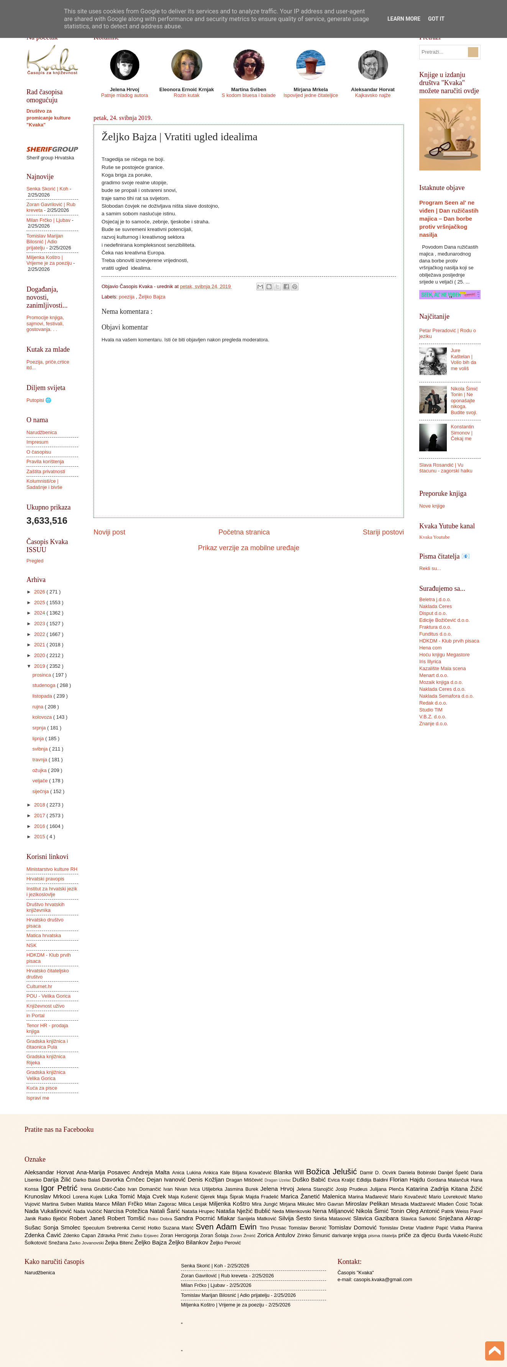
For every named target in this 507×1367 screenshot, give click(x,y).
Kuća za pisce (41, 1088)
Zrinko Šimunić (314, 1235)
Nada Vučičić (89, 1211)
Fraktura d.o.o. (435, 627)
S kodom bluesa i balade (249, 95)
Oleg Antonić (423, 1211)
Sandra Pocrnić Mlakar (205, 1218)
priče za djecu (417, 1235)
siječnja (41, 791)
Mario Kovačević (409, 1197)
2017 (40, 815)
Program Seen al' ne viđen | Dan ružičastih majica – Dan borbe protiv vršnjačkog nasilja (449, 218)
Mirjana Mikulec (297, 1204)
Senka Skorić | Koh (47, 189)
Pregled (34, 561)
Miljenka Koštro (230, 1203)
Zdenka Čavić (44, 1235)
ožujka (40, 770)
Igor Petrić (60, 1187)
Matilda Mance (94, 1204)
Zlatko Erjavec (145, 1235)
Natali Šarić (166, 1211)
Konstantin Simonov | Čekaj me (462, 432)
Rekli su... (430, 568)
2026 (40, 592)
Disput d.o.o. (433, 613)
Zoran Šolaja (215, 1235)
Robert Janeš (88, 1218)
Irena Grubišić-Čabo (104, 1189)
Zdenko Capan (80, 1235)
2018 (40, 805)
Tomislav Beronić (308, 1228)
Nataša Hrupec (199, 1211)
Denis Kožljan (207, 1179)
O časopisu (38, 452)
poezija (127, 297)
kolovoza (42, 717)
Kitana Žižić (466, 1188)
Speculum (95, 1228)
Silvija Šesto (295, 1218)
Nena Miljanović (334, 1211)
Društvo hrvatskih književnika (45, 907)
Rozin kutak (186, 95)
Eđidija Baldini (373, 1180)
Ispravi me (37, 1098)
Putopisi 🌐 (38, 400)
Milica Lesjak (193, 1204)
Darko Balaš (87, 1180)
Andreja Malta (152, 1172)
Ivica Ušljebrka (207, 1189)
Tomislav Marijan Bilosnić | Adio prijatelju (44, 242)
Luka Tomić (121, 1196)
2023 (40, 623)
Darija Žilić (58, 1179)
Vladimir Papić (433, 1228)
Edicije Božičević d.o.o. (444, 620)
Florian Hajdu (408, 1179)
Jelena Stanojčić (316, 1189)
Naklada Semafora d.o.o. (446, 696)
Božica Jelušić (333, 1171)
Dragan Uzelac (278, 1180)
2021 (40, 644)
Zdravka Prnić (114, 1235)
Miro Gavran (331, 1204)
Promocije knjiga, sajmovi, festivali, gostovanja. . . (45, 323)
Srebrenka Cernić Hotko (135, 1228)
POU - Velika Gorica (48, 996)
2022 (40, 634)
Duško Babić (310, 1179)
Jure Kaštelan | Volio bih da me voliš (463, 359)
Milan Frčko (128, 1203)
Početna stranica (244, 532)
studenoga (44, 685)
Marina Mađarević (369, 1197)
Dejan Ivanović (167, 1179)
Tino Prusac (273, 1228)
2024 (40, 613)
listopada (42, 696)
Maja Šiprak (231, 1197)
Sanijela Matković (257, 1218)
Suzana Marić (179, 1228)
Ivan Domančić (145, 1189)
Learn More (403, 19)
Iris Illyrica (430, 661)
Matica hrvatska (43, 935)
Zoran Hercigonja (180, 1235)
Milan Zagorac (162, 1204)
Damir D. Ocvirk (379, 1172)
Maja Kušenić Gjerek (192, 1197)
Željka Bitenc (120, 1243)
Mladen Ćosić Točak (460, 1204)
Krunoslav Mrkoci (49, 1196)
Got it (436, 19)
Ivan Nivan (176, 1189)
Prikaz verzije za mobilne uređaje (248, 548)
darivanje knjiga (350, 1235)
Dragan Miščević (245, 1180)
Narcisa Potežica (126, 1211)
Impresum (37, 442)
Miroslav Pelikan (368, 1203)
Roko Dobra (161, 1218)
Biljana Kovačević (253, 1172)
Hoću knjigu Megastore (444, 654)
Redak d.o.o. (433, 703)
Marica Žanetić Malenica (314, 1196)
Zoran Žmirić (243, 1235)
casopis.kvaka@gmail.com (383, 1279)
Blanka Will (290, 1172)
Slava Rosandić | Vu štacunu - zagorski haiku (446, 468)
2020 (40, 655)
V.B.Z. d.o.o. (432, 717)
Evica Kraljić (342, 1180)
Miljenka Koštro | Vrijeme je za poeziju (49, 260)
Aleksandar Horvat (50, 1172)
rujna (38, 707)
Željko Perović (225, 1243)
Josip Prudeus (353, 1189)
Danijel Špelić (454, 1172)
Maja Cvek (152, 1196)
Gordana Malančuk (449, 1180)
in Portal (35, 1015)
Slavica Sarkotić (419, 1218)
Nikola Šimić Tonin (381, 1211)
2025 (40, 602)
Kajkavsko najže (373, 95)
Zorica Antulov (277, 1235)
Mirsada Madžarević (414, 1204)
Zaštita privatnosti (45, 471)
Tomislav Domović (353, 1227)
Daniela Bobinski (418, 1172)
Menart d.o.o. (433, 675)
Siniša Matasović (333, 1218)
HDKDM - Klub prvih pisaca (449, 641)
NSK (31, 945)
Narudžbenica (41, 432)
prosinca (42, 675)
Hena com (430, 648)
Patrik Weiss (455, 1211)
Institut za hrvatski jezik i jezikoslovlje (51, 891)
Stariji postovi (383, 532)
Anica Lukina (187, 1172)
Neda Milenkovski (292, 1211)
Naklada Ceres (435, 606)
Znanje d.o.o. (433, 723)
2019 (40, 666)
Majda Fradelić (263, 1197)
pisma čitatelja (383, 1235)
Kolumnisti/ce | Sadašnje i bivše (44, 484)
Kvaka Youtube (434, 537)
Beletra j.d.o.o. (435, 599)
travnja (40, 759)
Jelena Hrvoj (279, 1188)
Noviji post (109, 532)
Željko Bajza (152, 297)
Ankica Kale (217, 1172)
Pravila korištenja (45, 461)
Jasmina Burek (243, 1189)
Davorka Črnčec (124, 1179)
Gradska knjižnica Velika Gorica (46, 1075)
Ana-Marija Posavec (104, 1172)
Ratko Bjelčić (53, 1218)
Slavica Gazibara (376, 1218)
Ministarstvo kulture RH (51, 869)
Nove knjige (432, 506)
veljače (40, 780)
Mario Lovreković (449, 1197)
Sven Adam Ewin (228, 1226)
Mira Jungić (265, 1204)
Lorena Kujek (89, 1197)
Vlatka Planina (466, 1228)
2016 (40, 826)
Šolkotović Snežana (47, 1243)
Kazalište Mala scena (442, 668)
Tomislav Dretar (397, 1228)
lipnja (38, 738)
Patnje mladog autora (124, 95)
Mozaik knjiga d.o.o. (441, 682)
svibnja (40, 749)
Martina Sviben (59, 1204)
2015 (40, 836)
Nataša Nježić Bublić (244, 1211)
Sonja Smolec (63, 1227)
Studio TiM (431, 710)
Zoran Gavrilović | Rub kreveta (214, 1275)
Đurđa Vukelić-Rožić (460, 1235)
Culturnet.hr (39, 986)
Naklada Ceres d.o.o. (442, 689)
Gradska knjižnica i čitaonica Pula (47, 1044)
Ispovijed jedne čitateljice (311, 95)
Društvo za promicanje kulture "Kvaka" (48, 118)
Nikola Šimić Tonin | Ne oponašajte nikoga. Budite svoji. (464, 400)
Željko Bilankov (189, 1242)
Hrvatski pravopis (45, 879)
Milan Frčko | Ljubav (48, 220)
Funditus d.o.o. (435, 634)
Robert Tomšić (127, 1218)
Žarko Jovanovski (87, 1243)
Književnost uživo (45, 1006)
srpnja (39, 728)
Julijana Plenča (388, 1189)
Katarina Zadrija (428, 1188)
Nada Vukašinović (49, 1211)
